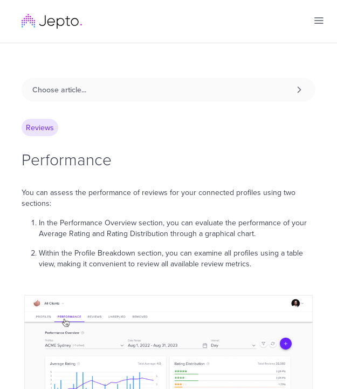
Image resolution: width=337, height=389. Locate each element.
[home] (52, 21)
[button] (318, 20)
